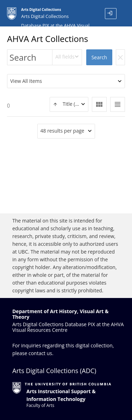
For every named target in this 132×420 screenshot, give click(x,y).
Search (99, 57)
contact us (40, 353)
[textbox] (69, 104)
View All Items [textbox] (26, 81)
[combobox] (67, 57)
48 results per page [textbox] (62, 130)
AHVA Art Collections (47, 38)
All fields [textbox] (64, 56)
